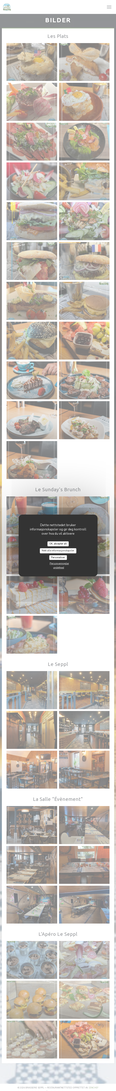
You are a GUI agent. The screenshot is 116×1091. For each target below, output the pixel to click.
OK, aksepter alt (58, 543)
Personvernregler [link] (59, 563)
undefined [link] (58, 567)
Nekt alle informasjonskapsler (58, 550)
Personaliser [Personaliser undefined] (58, 557)
